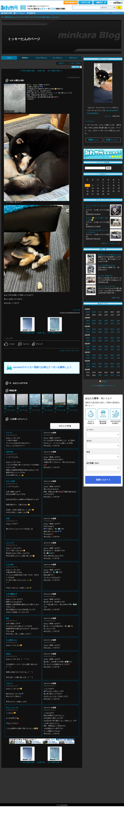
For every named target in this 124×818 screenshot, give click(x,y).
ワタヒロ (9, 683)
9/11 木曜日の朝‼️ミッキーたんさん (9, 409)
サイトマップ (110, 386)
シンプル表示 (70, 63)
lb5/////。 (9, 654)
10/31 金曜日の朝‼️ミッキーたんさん (22, 409)
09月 (100, 323)
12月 (118, 323)
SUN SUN (9, 452)
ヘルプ (110, 2)
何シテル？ (108, 116)
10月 (106, 323)
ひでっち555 (10, 481)
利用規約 (101, 386)
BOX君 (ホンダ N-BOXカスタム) (109, 255)
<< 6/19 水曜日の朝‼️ (27, 71)
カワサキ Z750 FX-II (105, 276)
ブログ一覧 (32, 17)
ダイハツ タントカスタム (107, 286)
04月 (106, 321)
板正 (7, 618)
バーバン (9, 433)
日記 (26, 17)
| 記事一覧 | (41, 71)
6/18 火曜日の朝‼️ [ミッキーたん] (48, 17)
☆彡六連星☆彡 (11, 594)
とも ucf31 (10, 564)
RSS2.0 (104, 381)
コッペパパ (10, 543)
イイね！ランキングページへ (69, 351)
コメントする (65, 426)
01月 (88, 312)
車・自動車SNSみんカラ (9, 17)
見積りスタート (103, 480)
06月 (118, 321)
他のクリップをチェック (111, 243)
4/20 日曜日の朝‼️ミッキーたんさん (59, 409)
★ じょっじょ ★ (12, 708)
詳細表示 (61, 63)
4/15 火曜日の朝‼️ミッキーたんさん (47, 409)
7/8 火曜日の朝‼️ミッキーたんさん (72, 409)
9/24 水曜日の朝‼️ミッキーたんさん (34, 409)
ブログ (21, 17)
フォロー (94, 140)
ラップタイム (57, 58)
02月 (94, 312)
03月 (100, 312)
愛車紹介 (25, 58)
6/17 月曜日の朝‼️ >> (55, 71)
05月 (112, 321)
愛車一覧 (116, 297)
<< (98, 174)
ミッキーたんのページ (24, 39)
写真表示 (79, 63)
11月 (112, 323)
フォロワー (112, 140)
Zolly (8, 518)
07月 (88, 323)
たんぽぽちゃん (11, 640)
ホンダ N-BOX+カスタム (106, 265)
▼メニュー (73, 58)
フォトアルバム (41, 58)
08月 (94, 323)
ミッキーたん (89, 121)
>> (108, 174)
